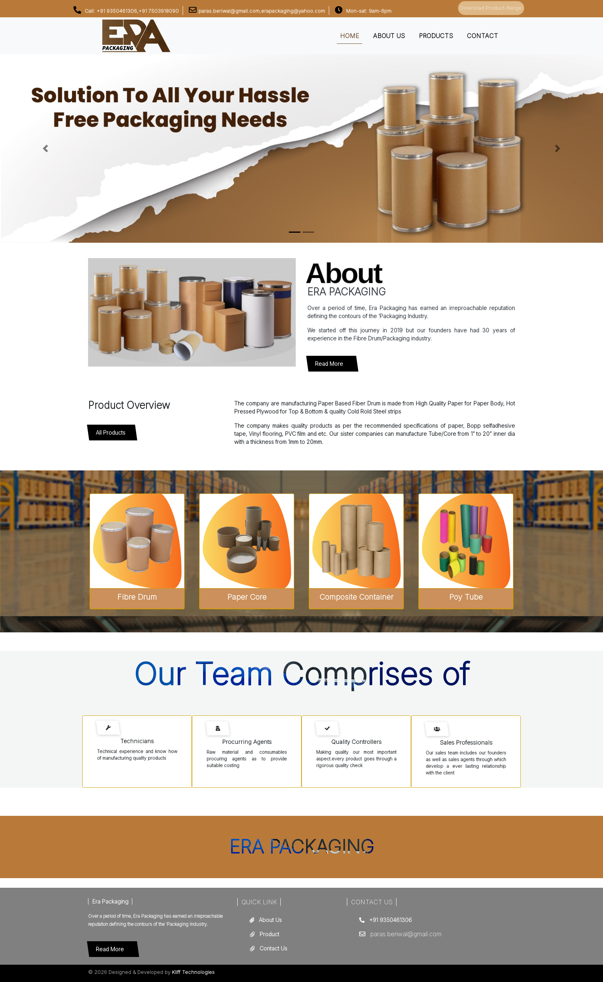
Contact (482, 36)
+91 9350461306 (390, 920)
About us (389, 36)
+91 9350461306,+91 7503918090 (138, 11)
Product (269, 934)
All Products (110, 432)
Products (436, 36)
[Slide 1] (308, 232)
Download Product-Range (491, 8)
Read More (329, 363)
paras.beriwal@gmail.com (405, 934)
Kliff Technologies (193, 972)
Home (349, 36)
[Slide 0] (294, 232)
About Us (270, 920)
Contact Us (273, 948)
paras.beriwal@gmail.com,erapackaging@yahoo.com (261, 11)
